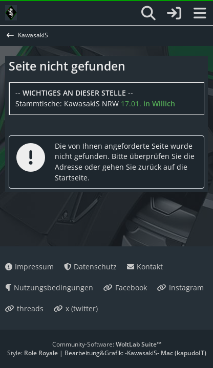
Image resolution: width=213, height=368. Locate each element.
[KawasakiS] (11, 13)
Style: (32, 353)
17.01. (148, 103)
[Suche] (148, 13)
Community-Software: (106, 344)
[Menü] (199, 13)
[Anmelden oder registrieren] (174, 13)
